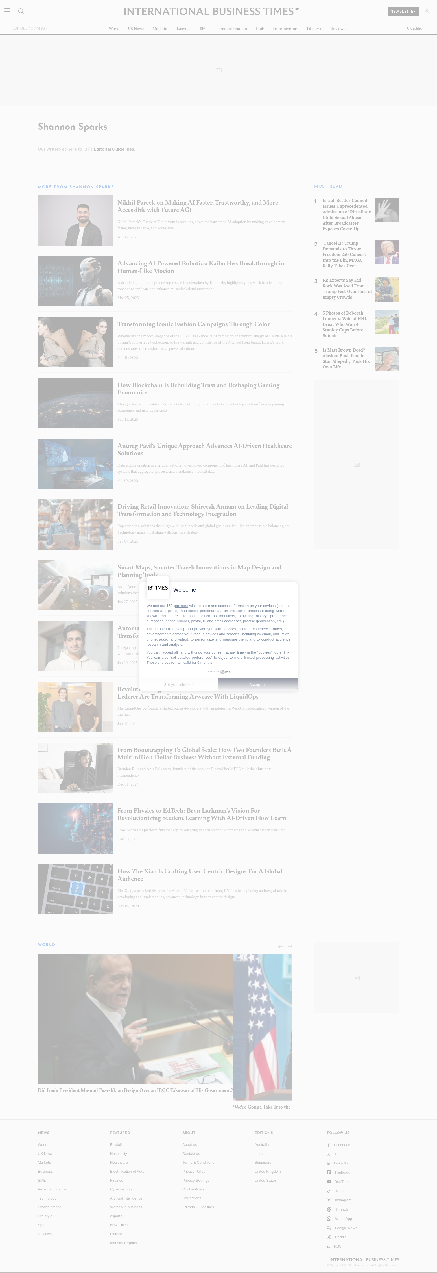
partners (181, 606)
